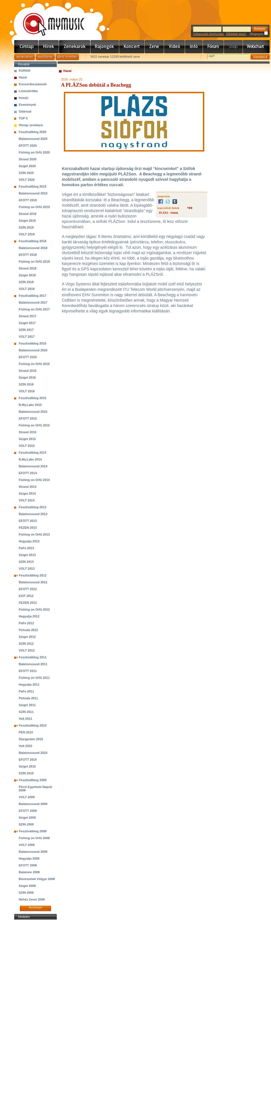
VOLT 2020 (27, 179)
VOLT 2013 (27, 568)
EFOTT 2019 (28, 200)
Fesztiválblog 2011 (33, 657)
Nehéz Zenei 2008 (32, 899)
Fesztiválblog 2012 (33, 575)
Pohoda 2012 (28, 630)
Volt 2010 (25, 746)
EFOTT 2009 (28, 810)
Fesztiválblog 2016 (32, 343)
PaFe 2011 (26, 691)
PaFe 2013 (26, 548)
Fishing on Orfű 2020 (34, 152)
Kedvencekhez (24, 57)
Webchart (256, 46)
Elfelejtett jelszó (236, 34)
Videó (174, 46)
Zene (154, 46)
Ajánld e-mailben (67, 57)
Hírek (49, 46)
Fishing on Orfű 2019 (34, 207)
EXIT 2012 (26, 596)
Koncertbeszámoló (33, 84)
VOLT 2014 (27, 500)
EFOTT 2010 (28, 759)
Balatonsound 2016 (33, 350)
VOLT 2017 (27, 336)
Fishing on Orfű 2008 (34, 838)
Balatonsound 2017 (33, 302)
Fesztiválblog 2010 (33, 725)
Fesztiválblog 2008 (33, 831)
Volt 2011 (25, 718)
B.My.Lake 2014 (30, 459)
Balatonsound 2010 (33, 752)
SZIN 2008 (26, 892)
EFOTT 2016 (28, 357)
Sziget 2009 (27, 817)
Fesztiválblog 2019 (32, 186)
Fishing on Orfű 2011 (34, 677)
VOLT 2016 (27, 391)
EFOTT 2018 (28, 254)
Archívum (35, 907)
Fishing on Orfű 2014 (34, 480)
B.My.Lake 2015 (30, 404)
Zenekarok (75, 46)
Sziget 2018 (27, 275)
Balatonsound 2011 (33, 664)
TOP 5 (23, 118)
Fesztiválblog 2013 (32, 507)
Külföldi (24, 70)
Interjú (23, 97)
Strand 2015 (27, 432)
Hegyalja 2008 (29, 858)
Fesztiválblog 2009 (33, 780)
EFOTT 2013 (28, 520)
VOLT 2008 (27, 845)
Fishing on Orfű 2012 (34, 609)
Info (194, 46)
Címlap (26, 46)
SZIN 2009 (26, 824)
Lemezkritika (28, 91)
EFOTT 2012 (28, 589)
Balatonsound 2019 (33, 193)
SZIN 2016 (26, 384)
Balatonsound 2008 (33, 851)
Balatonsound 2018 (33, 248)
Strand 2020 (27, 159)
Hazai (23, 77)
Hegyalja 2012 (29, 616)
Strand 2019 (27, 213)
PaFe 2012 (26, 623)
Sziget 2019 (27, 220)
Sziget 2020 (27, 166)
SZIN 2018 (26, 282)
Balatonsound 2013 (33, 514)
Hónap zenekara (31, 125)
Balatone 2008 (29, 872)
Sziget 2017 (27, 323)
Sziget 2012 (27, 636)
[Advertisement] (35, 1006)
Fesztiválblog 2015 (32, 398)
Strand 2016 (27, 370)
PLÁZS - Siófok (168, 212)
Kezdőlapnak (45, 57)
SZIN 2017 (26, 329)
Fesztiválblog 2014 (32, 452)
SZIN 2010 (26, 773)
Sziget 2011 (27, 705)
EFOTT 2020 (28, 145)
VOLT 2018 (27, 289)
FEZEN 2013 (28, 527)
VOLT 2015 (27, 445)
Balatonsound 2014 (33, 466)
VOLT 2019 (27, 234)
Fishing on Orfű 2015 (34, 425)
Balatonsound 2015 (33, 411)
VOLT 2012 (27, 650)
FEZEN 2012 (28, 602)
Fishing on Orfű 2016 (34, 364)
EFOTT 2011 (28, 671)
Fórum (213, 46)
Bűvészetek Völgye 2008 (37, 879)
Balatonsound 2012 (33, 582)
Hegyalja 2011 (29, 684)
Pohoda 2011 (28, 698)
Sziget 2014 (27, 493)
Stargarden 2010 (31, 739)
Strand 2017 (27, 316)
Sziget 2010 (27, 766)
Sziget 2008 (27, 885)
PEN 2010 (26, 732)
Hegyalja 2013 (29, 541)
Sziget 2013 (27, 555)
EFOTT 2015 (28, 418)
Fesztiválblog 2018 (32, 241)
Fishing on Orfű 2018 (34, 261)
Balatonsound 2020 (33, 138)
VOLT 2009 (27, 797)
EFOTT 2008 (28, 865)
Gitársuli (25, 111)
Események (27, 104)
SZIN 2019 (26, 227)
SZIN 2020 (26, 173)
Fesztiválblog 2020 (32, 132)
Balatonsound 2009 (33, 804)
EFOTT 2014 (28, 473)
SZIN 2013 (26, 561)
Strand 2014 (27, 486)
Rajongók (105, 46)
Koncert (132, 46)
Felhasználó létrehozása (208, 34)
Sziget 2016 (27, 377)
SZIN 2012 (26, 643)
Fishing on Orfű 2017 (34, 309)
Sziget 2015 (27, 439)
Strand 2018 (27, 268)
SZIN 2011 (26, 712)
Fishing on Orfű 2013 (34, 534)
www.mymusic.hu (49, 18)
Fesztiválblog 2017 (32, 295)
